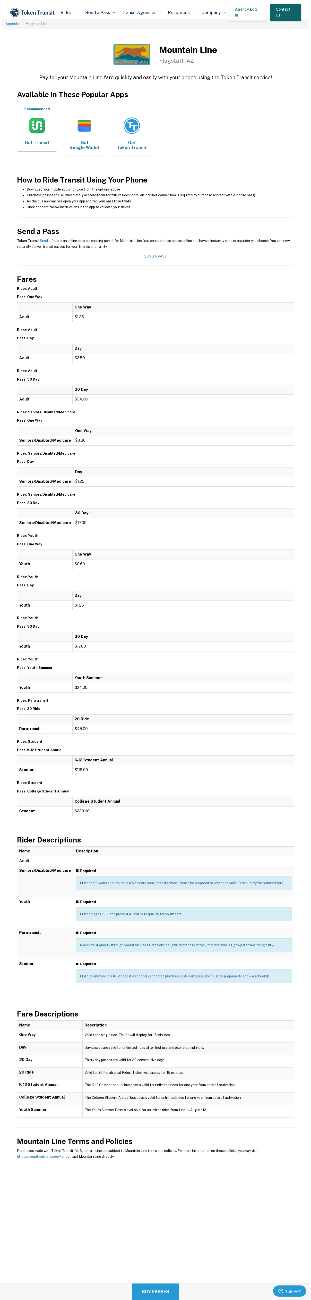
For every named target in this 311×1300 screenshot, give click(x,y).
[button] (69, 12)
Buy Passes (155, 1291)
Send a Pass (49, 241)
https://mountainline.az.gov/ (39, 1156)
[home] (33, 12)
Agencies (13, 24)
